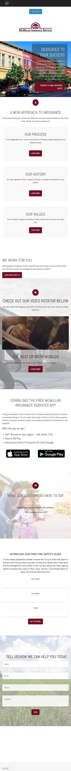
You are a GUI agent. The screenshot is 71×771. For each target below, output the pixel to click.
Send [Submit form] (35, 712)
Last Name (36, 593)
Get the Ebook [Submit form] (35, 621)
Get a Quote (35, 11)
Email (35, 608)
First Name (35, 579)
